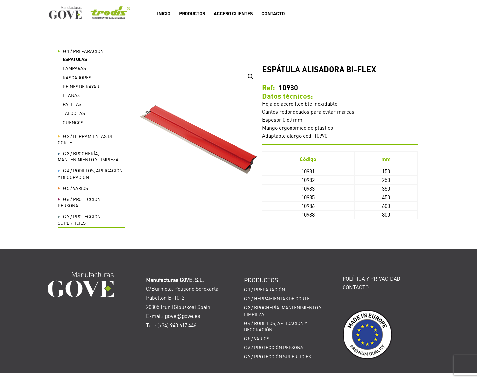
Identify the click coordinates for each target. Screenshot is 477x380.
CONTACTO (273, 13)
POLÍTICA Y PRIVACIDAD (371, 278)
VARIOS (73, 188)
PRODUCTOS (192, 13)
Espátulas (75, 59)
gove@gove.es (182, 316)
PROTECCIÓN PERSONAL (79, 202)
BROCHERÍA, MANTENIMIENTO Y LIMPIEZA (88, 156)
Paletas (72, 104)
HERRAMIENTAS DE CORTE (277, 298)
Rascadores (77, 77)
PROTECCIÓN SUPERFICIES (277, 356)
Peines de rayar (81, 86)
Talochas (74, 113)
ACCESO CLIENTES (233, 13)
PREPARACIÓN (81, 51)
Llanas (71, 95)
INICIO (163, 13)
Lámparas (74, 68)
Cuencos (73, 122)
